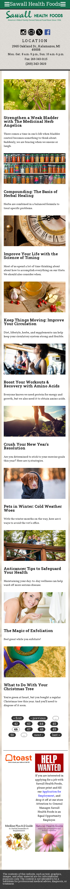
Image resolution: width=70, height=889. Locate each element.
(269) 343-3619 (36, 64)
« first (17, 718)
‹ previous (38, 718)
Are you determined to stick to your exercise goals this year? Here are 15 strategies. (34, 459)
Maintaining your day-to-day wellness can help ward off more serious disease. (33, 583)
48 (41, 729)
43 (28, 724)
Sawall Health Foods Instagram (23, 32)
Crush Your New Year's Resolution (26, 446)
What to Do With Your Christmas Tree (26, 686)
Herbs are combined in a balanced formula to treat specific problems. (31, 206)
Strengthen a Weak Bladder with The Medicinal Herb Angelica (31, 121)
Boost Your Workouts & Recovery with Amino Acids (32, 384)
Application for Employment (49, 794)
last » (56, 735)
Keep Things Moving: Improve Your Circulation (34, 321)
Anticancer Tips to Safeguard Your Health (32, 570)
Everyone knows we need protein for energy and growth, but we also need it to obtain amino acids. (35, 397)
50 (12, 735)
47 (29, 729)
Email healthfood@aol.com (31, 32)
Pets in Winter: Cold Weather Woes (33, 508)
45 (54, 724)
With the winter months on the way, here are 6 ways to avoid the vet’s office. (32, 521)
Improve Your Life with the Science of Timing (31, 255)
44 (41, 724)
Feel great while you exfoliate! (22, 639)
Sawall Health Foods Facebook (47, 32)
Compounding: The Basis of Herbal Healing (30, 193)
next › (38, 735)
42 (16, 724)
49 (54, 729)
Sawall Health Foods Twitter (39, 32)
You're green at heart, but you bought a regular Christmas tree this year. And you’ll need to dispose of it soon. (32, 701)
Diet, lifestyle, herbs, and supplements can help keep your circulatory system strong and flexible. (34, 335)
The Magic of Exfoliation (28, 630)
